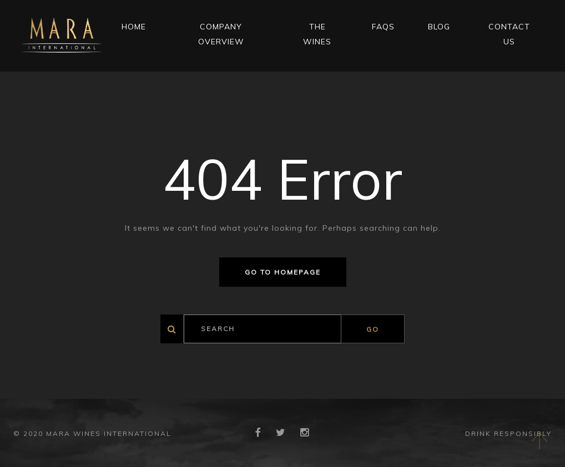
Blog (439, 27)
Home (134, 27)
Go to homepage (283, 272)
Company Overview (221, 34)
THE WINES (317, 34)
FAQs (383, 27)
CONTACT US (509, 34)
